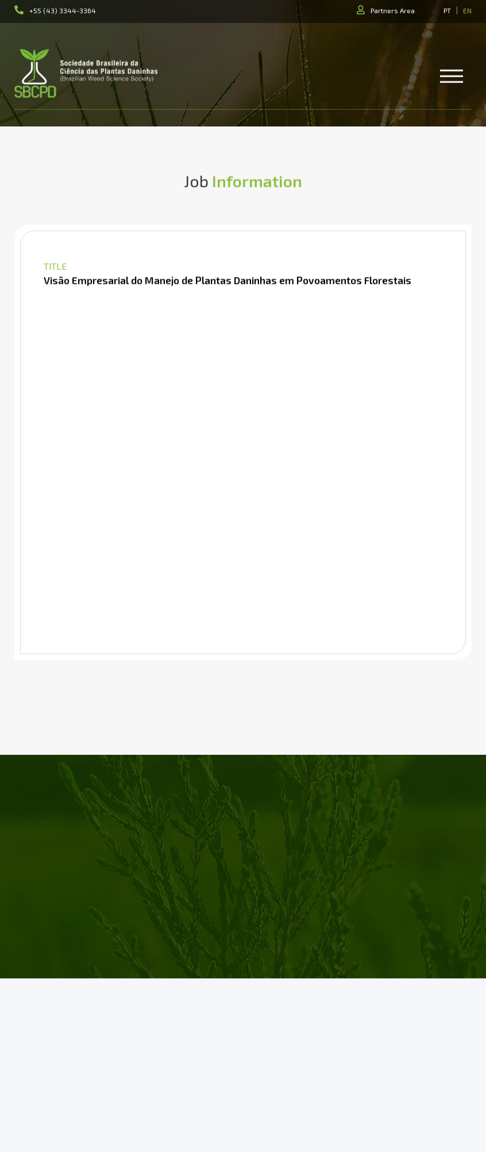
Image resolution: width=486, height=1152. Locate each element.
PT (447, 10)
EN (467, 10)
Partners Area (393, 10)
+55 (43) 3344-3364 (62, 10)
